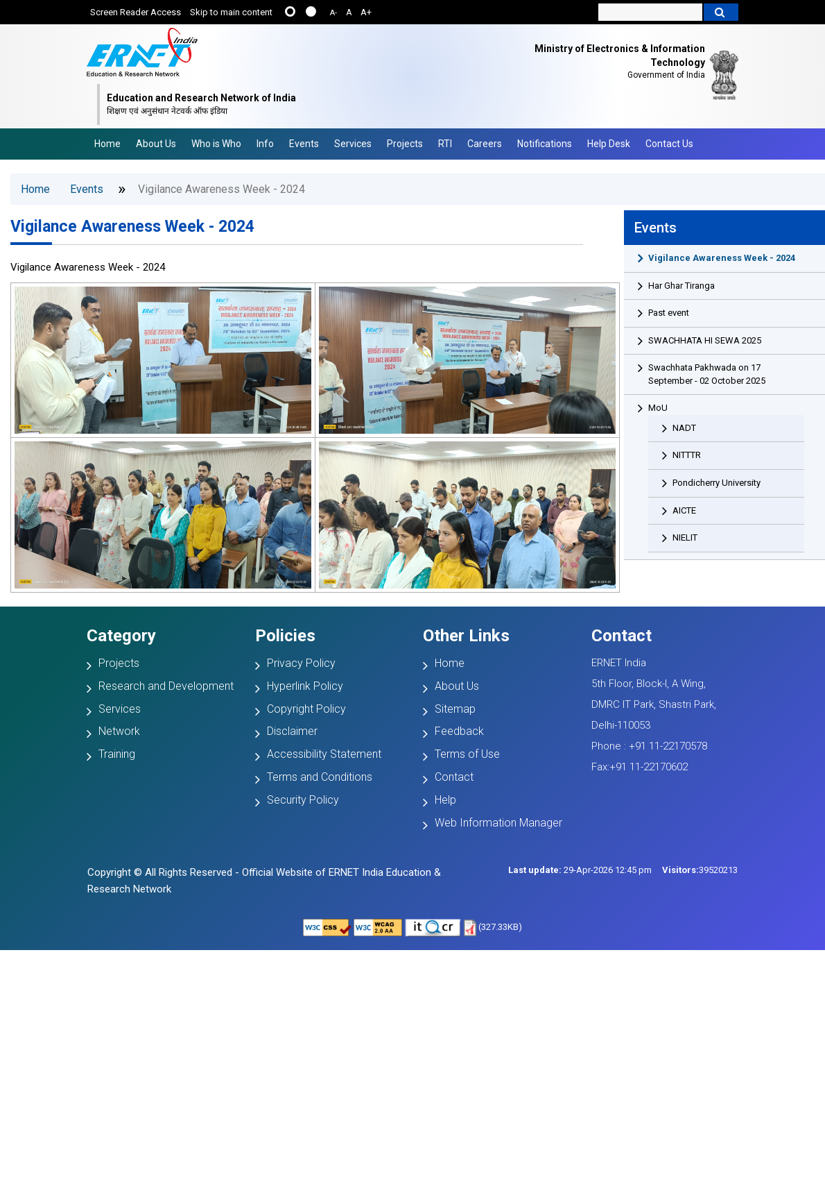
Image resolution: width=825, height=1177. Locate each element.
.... (311, 11)
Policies (285, 636)
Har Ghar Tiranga (681, 285)
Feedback (459, 731)
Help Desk (608, 143)
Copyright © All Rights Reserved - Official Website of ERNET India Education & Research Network (264, 880)
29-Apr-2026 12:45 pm (580, 870)
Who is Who (216, 143)
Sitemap (455, 708)
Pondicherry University (716, 482)
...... (290, 11)
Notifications (544, 143)
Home (107, 143)
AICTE (684, 510)
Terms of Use (467, 754)
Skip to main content (231, 12)
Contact (454, 777)
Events (304, 143)
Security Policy (303, 799)
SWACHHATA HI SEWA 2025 (704, 340)
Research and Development (166, 686)
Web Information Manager (498, 822)
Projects (405, 143)
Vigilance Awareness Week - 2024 (132, 226)
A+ (366, 12)
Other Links (466, 636)
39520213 (700, 870)
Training (116, 754)
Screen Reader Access (135, 12)
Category (121, 636)
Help (445, 799)
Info (265, 143)
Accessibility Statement (324, 754)
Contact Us (669, 143)
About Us (156, 143)
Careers (484, 143)
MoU (658, 408)
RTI (445, 143)
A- (333, 12)
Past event (668, 312)
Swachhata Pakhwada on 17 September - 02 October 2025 (706, 374)
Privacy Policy (301, 663)
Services (353, 143)
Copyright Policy (306, 708)
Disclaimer (292, 731)
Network (119, 731)
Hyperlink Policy (305, 686)
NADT (684, 428)
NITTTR (686, 455)
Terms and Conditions (319, 777)
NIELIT (684, 537)
